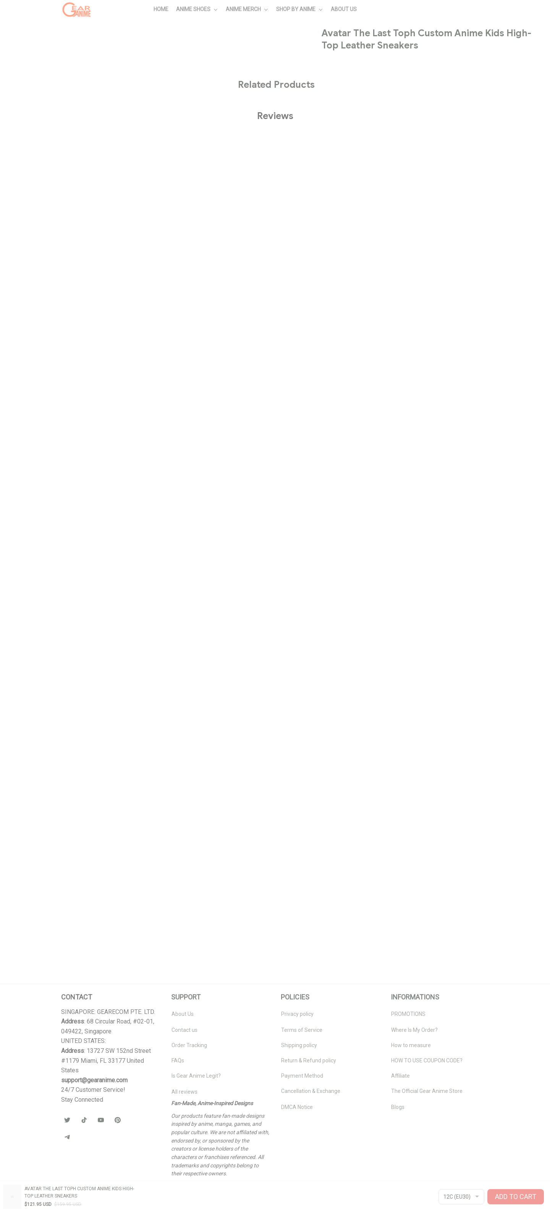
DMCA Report (77, 1193)
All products (53, 44)
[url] (94, 1080)
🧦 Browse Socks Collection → (427, 342)
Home (24, 44)
